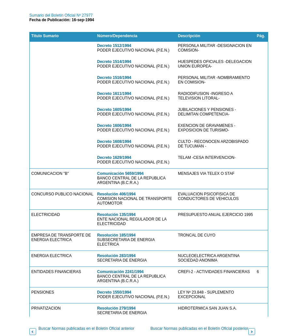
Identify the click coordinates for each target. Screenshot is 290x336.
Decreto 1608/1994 (114, 141)
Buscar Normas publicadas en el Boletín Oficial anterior (86, 328)
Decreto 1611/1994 (114, 93)
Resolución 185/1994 (116, 235)
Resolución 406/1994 (116, 194)
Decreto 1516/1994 (114, 77)
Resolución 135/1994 (116, 214)
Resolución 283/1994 (116, 255)
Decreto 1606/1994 (114, 125)
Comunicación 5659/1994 (120, 173)
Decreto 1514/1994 (114, 61)
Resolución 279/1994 (116, 308)
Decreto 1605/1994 (114, 109)
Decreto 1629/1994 (114, 157)
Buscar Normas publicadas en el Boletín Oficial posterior (199, 328)
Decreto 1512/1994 (114, 45)
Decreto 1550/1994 (114, 292)
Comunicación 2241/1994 (120, 271)
